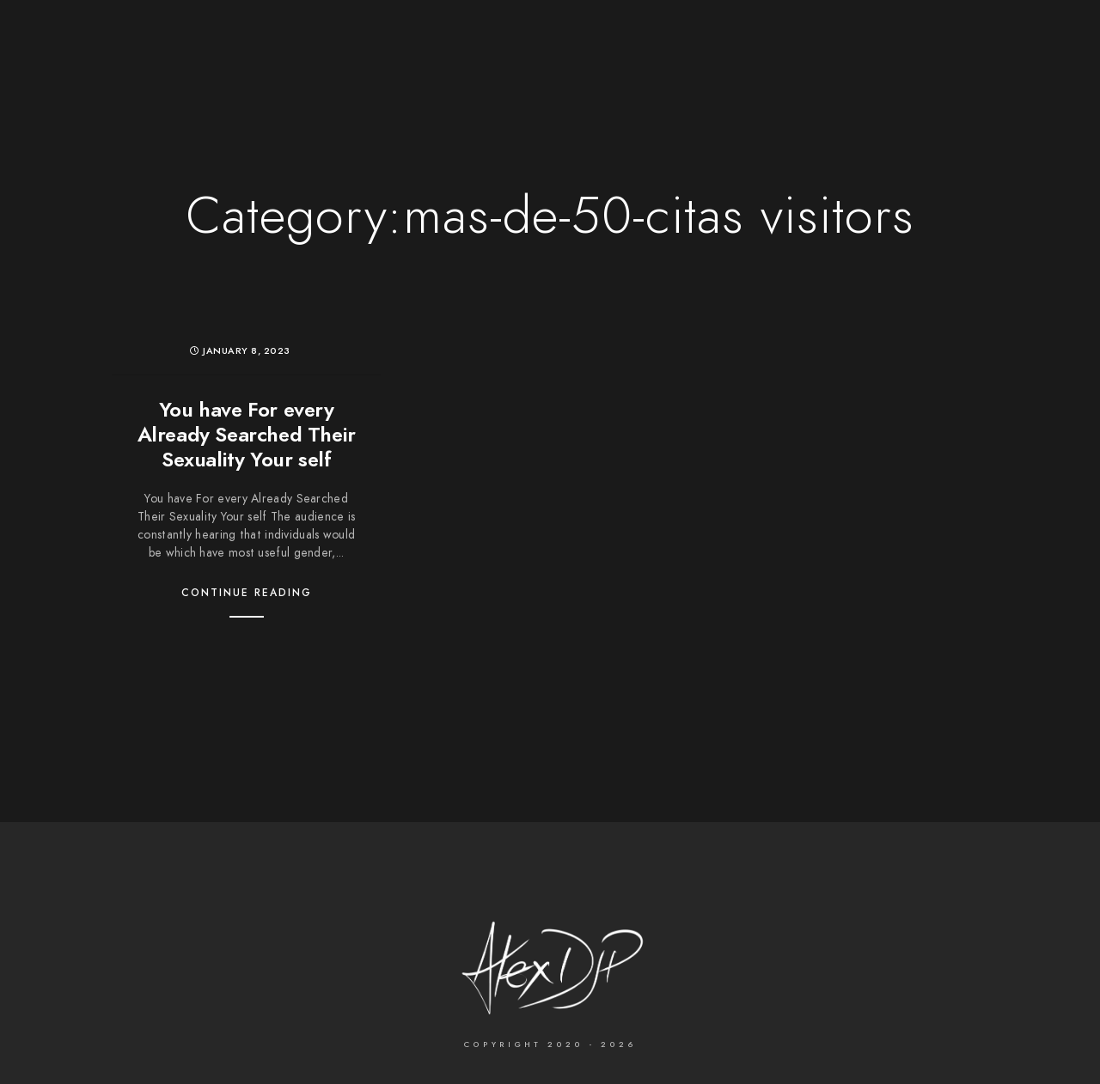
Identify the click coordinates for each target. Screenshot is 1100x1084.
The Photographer (260, 43)
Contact (789, 43)
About (710, 43)
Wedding (382, 43)
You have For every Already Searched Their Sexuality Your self (247, 434)
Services (630, 43)
